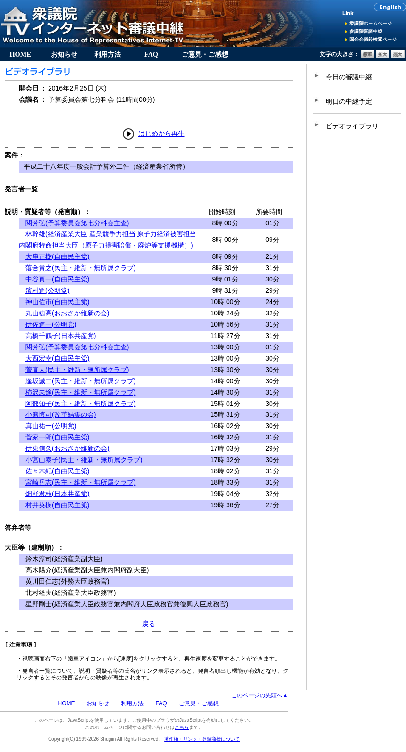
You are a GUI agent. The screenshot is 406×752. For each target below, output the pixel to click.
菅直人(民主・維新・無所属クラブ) (77, 369)
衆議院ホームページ (370, 23)
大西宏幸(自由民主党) (57, 358)
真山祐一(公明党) (50, 426)
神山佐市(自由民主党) (57, 302)
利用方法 (107, 54)
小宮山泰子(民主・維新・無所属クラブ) (83, 459)
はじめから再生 (161, 133)
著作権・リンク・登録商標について (202, 739)
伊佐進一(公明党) (50, 324)
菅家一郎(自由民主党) (57, 437)
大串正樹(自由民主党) (57, 256)
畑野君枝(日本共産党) (57, 493)
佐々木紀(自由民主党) (57, 471)
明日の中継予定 (349, 101)
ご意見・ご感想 (205, 54)
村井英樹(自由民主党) (57, 505)
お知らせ (64, 54)
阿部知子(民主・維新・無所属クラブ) (80, 403)
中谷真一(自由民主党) (57, 279)
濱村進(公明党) (47, 290)
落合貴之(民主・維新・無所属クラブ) (80, 268)
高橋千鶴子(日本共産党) (60, 335)
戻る (148, 624)
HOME (20, 54)
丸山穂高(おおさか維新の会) (67, 313)
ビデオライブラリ (352, 126)
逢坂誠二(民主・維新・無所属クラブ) (80, 381)
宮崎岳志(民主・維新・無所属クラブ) (80, 482)
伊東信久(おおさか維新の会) (67, 448)
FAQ (151, 54)
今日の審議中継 (349, 77)
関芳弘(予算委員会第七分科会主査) (77, 223)
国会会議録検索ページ (373, 39)
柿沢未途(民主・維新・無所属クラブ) (80, 392)
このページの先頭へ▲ (259, 695)
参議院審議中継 (365, 31)
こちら (182, 727)
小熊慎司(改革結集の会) (60, 414)
